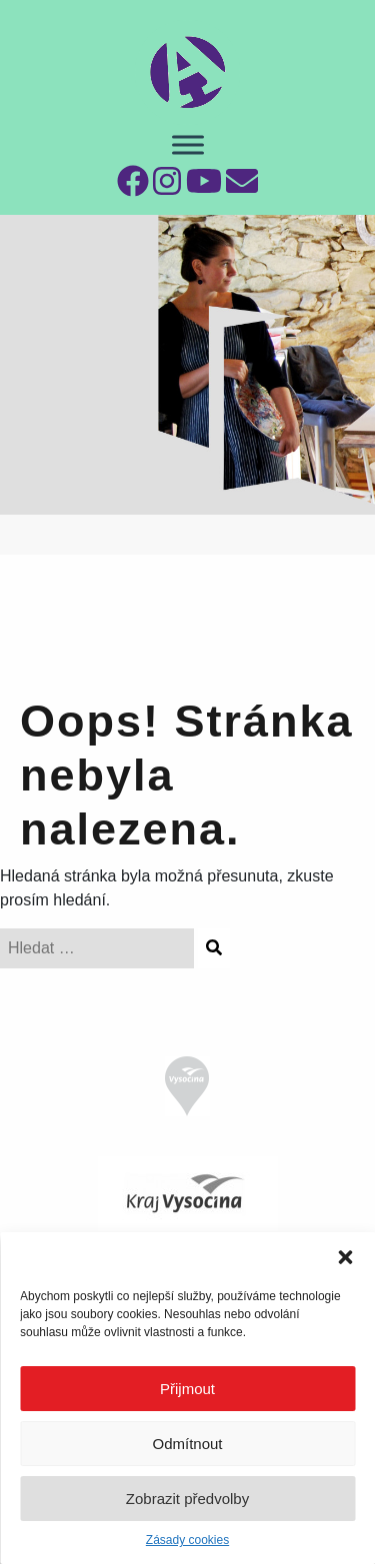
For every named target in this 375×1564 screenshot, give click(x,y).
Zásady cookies (187, 1540)
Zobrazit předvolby (187, 1498)
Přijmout (187, 1388)
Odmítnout (187, 1443)
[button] (345, 1257)
